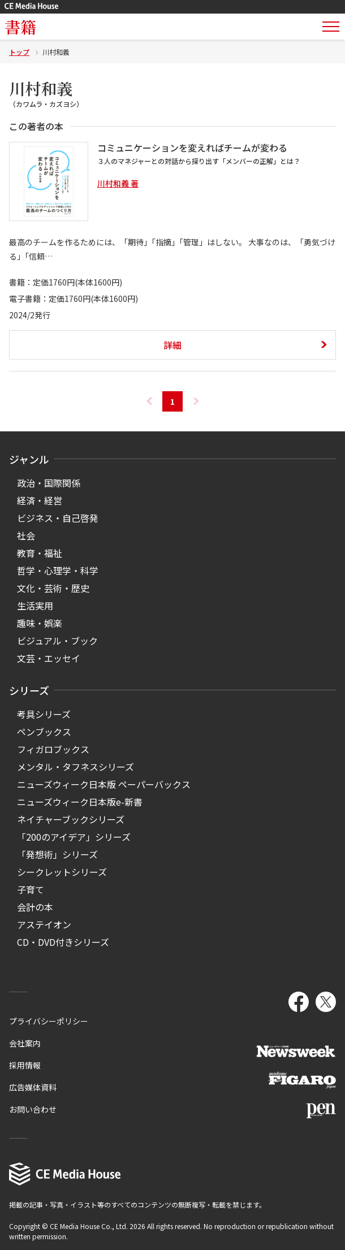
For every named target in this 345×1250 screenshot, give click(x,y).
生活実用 (35, 605)
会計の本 (35, 907)
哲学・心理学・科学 (57, 570)
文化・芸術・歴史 (53, 588)
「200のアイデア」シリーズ (74, 837)
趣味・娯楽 (39, 623)
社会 (26, 535)
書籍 (20, 26)
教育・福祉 (39, 553)
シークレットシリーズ (62, 872)
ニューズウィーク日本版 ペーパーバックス (104, 784)
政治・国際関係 (48, 483)
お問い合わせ (33, 1109)
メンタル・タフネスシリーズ (75, 766)
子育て (30, 889)
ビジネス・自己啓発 (57, 518)
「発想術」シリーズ (57, 854)
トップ (19, 52)
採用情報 (25, 1065)
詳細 (172, 345)
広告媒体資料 (33, 1087)
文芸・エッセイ (48, 658)
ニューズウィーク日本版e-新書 (80, 801)
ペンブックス (44, 731)
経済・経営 (39, 500)
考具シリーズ (44, 714)
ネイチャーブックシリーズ (70, 819)
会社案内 (25, 1043)
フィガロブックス (53, 749)
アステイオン (44, 924)
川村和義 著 (118, 183)
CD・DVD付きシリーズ (63, 942)
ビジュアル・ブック (57, 640)
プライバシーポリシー (48, 1021)
